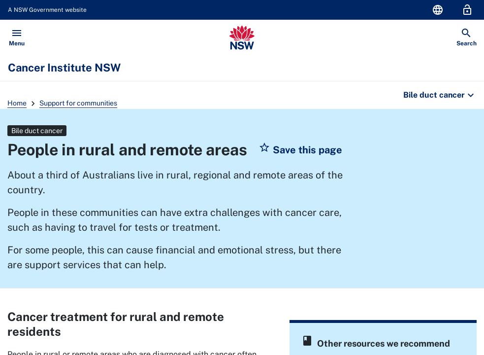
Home (17, 103)
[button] (300, 150)
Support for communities (78, 103)
